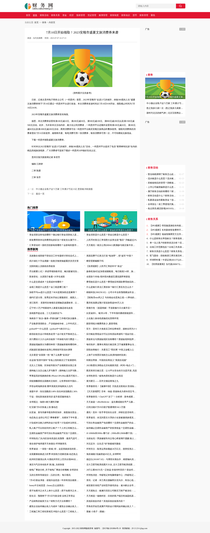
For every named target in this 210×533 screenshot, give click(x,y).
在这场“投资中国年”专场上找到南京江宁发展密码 (52, 360)
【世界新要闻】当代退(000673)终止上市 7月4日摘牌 (175, 264)
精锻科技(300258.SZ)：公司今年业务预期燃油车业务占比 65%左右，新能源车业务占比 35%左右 (111, 292)
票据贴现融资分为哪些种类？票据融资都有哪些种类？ (54, 344)
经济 (71, 15)
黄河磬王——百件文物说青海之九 (102, 381)
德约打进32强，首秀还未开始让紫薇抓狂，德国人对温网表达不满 (54, 297)
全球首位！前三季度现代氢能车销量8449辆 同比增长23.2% (175, 204)
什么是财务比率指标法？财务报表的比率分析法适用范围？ (177, 238)
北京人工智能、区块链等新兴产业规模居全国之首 (52, 365)
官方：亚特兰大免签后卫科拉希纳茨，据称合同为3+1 (111, 329)
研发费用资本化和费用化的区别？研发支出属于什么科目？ (54, 240)
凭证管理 (92, 15)
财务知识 (125, 15)
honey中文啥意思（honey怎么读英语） (47, 485)
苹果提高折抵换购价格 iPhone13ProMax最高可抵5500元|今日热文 (54, 376)
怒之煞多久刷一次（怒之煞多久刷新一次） (165, 108)
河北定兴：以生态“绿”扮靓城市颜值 (103, 444)
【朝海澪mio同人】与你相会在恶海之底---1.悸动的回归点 (111, 297)
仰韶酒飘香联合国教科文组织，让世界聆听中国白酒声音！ (54, 381)
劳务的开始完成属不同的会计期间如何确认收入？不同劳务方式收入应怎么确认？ (111, 506)
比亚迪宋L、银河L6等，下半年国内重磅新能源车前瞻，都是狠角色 (111, 313)
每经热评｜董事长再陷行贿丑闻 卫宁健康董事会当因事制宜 (111, 344)
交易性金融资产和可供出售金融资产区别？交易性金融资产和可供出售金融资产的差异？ (54, 433)
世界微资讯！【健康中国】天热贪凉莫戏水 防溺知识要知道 (111, 386)
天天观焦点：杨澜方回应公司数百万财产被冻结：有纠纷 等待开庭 (111, 490)
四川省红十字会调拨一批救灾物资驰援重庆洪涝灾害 (54, 261)
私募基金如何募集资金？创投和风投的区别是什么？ (172, 200)
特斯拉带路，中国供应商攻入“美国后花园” (106, 360)
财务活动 (44, 15)
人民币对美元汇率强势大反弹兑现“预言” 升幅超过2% (111, 240)
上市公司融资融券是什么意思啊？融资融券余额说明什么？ (176, 187)
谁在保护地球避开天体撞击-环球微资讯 (47, 444)
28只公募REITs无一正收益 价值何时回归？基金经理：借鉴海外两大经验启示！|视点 (111, 470)
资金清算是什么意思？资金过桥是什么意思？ (107, 235)
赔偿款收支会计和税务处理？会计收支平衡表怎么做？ (54, 334)
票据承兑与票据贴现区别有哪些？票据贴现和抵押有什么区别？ (111, 339)
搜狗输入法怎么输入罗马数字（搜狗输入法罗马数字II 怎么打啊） (54, 370)
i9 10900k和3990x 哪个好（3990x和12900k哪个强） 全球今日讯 (111, 433)
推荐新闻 (32, 249)
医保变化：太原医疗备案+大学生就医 (47, 276)
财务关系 (55, 15)
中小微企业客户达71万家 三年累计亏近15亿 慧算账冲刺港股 (64, 189)
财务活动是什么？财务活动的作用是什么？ (168, 195)
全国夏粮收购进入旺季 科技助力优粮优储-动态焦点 (53, 454)
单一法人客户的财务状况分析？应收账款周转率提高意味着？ (179, 243)
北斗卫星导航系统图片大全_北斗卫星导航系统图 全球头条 (111, 464)
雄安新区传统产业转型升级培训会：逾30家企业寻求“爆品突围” (111, 485)
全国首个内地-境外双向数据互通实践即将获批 (108, 276)
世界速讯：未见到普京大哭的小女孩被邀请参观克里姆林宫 (111, 417)
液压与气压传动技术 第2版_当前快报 (46, 464)
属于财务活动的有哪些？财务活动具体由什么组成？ (172, 191)
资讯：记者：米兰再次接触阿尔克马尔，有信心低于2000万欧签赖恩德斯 (111, 480)
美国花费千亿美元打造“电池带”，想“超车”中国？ (109, 256)
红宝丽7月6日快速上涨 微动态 (43, 407)
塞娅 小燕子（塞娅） (96, 511)
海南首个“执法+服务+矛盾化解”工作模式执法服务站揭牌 (54, 318)
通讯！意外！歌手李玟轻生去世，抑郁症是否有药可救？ (111, 412)
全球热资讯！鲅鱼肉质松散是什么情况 (104, 376)
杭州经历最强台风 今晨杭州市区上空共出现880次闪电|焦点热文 (54, 459)
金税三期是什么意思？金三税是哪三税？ (48, 287)
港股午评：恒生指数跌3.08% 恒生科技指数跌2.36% (53, 391)
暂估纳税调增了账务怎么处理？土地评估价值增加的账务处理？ (178, 174)
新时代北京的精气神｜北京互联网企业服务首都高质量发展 (165, 113)
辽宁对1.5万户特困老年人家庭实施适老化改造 (51, 308)
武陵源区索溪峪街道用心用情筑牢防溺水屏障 (50, 350)
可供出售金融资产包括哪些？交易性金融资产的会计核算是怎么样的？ (111, 423)
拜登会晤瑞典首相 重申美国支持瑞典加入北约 (51, 386)
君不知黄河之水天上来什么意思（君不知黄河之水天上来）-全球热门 (54, 490)
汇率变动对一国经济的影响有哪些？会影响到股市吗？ (54, 245)
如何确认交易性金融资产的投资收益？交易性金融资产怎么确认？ (111, 428)
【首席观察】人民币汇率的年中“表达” (104, 266)
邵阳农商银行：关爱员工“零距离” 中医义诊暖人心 (110, 350)
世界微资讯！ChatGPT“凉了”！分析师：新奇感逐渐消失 (111, 397)
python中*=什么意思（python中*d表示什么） (50, 329)
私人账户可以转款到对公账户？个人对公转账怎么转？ (54, 428)
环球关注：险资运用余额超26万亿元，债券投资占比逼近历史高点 (111, 449)
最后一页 (40, 194)
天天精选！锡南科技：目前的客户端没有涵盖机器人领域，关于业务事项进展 (111, 496)
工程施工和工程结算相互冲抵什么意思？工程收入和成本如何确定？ (54, 511)
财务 (35, 15)
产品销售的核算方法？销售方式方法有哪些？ (50, 501)
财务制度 (114, 15)
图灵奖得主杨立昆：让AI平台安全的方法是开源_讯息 (111, 370)
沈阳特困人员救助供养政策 (42, 266)
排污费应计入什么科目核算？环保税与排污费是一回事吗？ (54, 339)
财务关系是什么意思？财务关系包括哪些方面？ (172, 251)
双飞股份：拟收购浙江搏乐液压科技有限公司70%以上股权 (177, 255)
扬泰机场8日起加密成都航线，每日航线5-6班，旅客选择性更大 (111, 271)
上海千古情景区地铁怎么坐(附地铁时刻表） (107, 355)
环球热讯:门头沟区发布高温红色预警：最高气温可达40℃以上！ (54, 438)
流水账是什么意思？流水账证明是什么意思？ (169, 178)
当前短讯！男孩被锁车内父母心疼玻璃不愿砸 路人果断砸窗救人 (111, 438)
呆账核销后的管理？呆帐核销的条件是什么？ (169, 183)
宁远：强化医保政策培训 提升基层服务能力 (50, 397)
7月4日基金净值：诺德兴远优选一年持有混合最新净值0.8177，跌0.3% (54, 480)
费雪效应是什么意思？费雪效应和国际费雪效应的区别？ (111, 282)
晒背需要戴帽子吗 (95, 261)
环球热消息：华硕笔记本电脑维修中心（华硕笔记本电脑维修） (111, 475)
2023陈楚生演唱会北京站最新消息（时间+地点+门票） (111, 365)
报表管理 (80, 15)
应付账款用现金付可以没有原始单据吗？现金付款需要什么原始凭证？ (111, 334)
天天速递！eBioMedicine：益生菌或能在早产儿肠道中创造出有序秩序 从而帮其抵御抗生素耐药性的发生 (111, 402)
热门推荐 (32, 207)
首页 (28, 15)
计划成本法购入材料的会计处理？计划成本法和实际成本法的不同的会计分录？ (54, 423)
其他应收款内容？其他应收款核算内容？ (105, 501)
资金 (64, 15)
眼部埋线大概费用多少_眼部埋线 (101, 323)
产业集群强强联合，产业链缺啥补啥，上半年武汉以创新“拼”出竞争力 (54, 323)
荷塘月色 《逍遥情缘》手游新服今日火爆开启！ (109, 308)
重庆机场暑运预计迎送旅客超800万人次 (105, 303)
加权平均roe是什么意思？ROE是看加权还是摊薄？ (53, 292)
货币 (135, 15)
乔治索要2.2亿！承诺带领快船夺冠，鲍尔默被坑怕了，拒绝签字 (54, 271)
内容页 (52, 22)
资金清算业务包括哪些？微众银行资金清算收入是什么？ (54, 235)
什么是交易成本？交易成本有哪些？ (46, 282)
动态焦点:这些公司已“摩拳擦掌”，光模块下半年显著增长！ (54, 417)
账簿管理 (103, 15)
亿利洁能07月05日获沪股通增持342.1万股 (105, 407)
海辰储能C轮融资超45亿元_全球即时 (103, 454)
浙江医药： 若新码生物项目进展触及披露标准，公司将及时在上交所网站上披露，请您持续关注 (54, 303)
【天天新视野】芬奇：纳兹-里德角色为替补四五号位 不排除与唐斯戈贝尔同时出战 (111, 391)
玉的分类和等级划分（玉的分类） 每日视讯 (50, 475)
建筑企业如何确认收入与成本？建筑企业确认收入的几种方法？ (54, 506)
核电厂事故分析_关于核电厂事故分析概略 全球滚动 (53, 470)
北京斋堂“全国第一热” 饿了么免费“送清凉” (49, 355)
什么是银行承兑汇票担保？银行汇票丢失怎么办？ (110, 287)
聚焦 (153, 15)
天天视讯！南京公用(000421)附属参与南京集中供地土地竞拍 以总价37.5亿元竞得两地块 (111, 245)
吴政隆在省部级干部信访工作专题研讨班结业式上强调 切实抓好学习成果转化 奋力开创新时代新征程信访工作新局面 (54, 256)
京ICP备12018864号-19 (111, 528)
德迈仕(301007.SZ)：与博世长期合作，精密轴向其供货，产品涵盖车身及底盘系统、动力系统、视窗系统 (111, 459)
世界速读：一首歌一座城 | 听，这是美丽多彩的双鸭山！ (54, 449)
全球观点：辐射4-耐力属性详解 (44, 402)
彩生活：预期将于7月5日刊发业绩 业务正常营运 (52, 496)
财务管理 (144, 15)
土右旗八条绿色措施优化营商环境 (102, 318)
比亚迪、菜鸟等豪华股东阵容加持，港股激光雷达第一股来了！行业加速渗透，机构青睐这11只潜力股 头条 (54, 412)
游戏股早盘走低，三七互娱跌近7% (45, 313)
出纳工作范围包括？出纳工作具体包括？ (169, 247)
